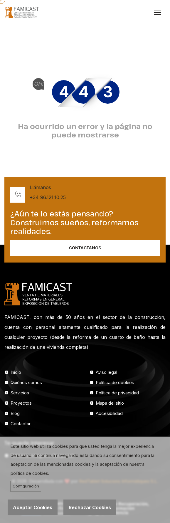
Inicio (16, 372)
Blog (15, 413)
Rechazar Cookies (90, 507)
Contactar (21, 423)
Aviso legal (106, 372)
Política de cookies (115, 382)
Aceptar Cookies (32, 507)
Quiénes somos (26, 382)
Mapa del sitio (110, 403)
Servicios (20, 393)
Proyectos (21, 403)
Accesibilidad (109, 413)
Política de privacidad (117, 393)
